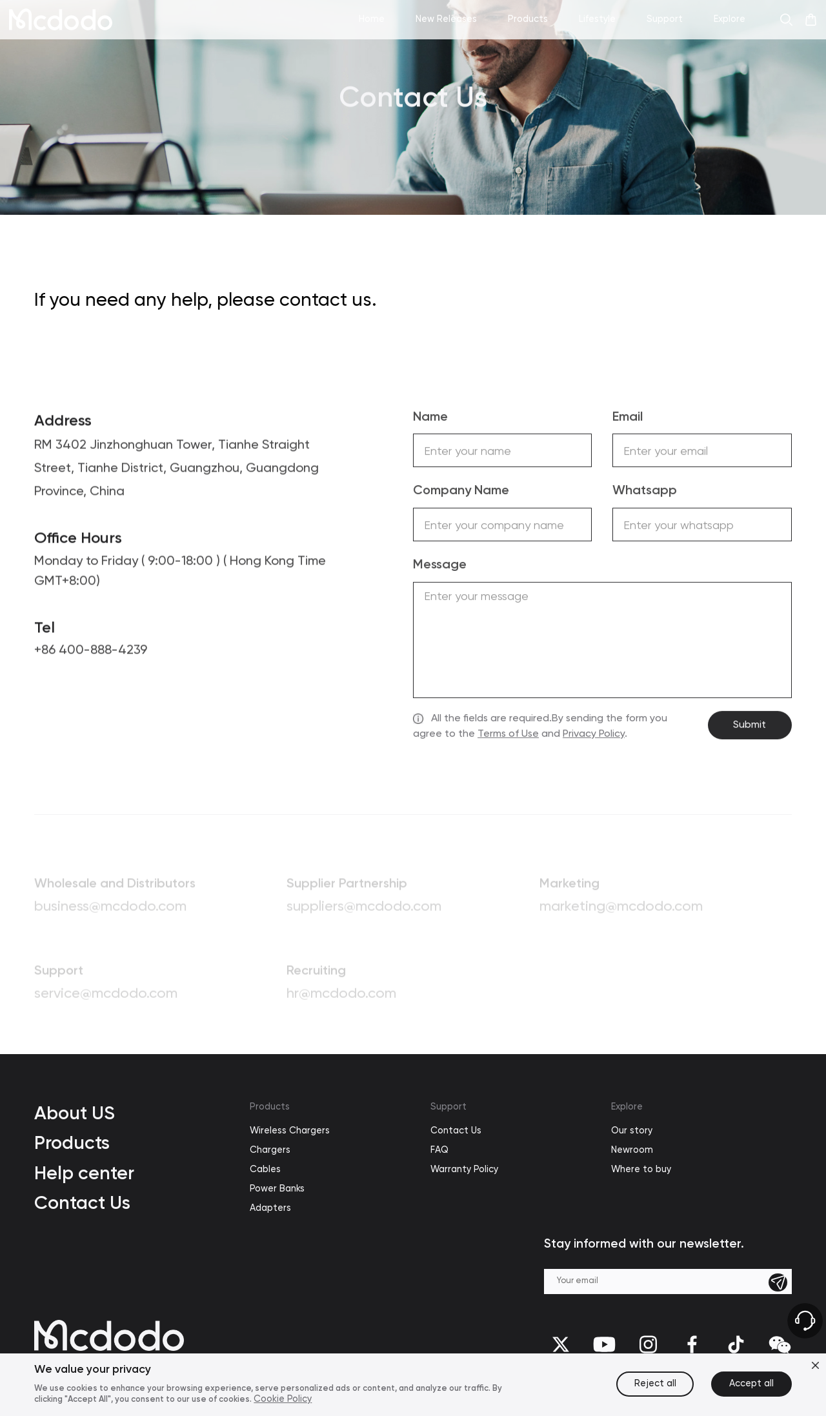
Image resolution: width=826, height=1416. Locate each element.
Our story (631, 1130)
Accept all (751, 1383)
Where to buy (641, 1169)
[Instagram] (648, 1344)
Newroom (632, 1150)
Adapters (270, 1208)
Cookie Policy (283, 1399)
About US (74, 1113)
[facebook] (692, 1344)
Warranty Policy (464, 1169)
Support (448, 1107)
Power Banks (277, 1188)
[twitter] (560, 1344)
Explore (627, 1107)
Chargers (270, 1150)
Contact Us (82, 1202)
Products (72, 1142)
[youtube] (604, 1344)
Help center (84, 1173)
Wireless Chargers (290, 1130)
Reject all (655, 1383)
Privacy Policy (594, 735)
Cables (265, 1169)
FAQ (439, 1150)
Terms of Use (508, 735)
